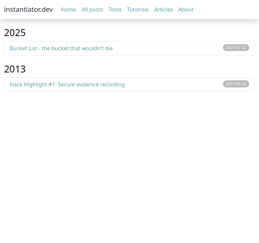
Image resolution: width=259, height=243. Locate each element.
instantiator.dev (28, 9)
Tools (114, 9)
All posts (92, 9)
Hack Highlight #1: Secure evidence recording (67, 84)
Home (69, 9)
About (186, 9)
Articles (163, 9)
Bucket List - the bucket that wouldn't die (61, 48)
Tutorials (138, 9)
